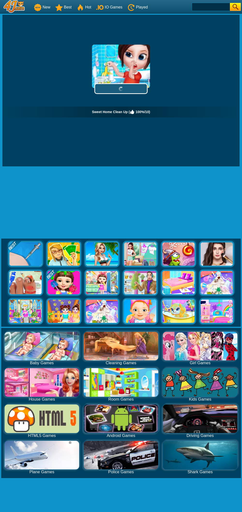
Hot (83, 7)
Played (137, 7)
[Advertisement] (121, 203)
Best (63, 7)
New (42, 7)
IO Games (109, 7)
